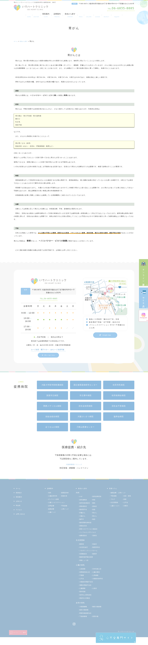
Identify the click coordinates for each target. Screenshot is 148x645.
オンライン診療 (143, 272)
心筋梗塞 (82, 573)
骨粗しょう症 (84, 565)
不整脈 (94, 580)
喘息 (81, 524)
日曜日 (126, 507)
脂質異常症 (96, 552)
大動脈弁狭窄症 (85, 586)
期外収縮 (82, 599)
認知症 (81, 511)
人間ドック (65, 510)
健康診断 (51, 510)
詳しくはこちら (49, 356)
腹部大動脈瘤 (84, 618)
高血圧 (94, 548)
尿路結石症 (83, 530)
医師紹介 (29, 15)
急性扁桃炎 (83, 501)
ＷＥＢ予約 (143, 297)
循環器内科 (65, 494)
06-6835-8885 (48, 299)
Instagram (143, 315)
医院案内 (40, 15)
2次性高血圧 (84, 552)
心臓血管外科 (53, 497)
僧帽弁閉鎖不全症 (86, 593)
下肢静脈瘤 (83, 624)
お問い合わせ (126, 15)
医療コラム (88, 15)
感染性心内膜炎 (85, 606)
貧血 (81, 514)
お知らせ (19, 502)
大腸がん (95, 517)
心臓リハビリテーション (57, 504)
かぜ (81, 498)
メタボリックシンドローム (89, 555)
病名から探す (65, 15)
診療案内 (51, 15)
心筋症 (94, 596)
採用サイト (112, 15)
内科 (50, 494)
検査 (125, 500)
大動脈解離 (83, 614)
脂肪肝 (94, 558)
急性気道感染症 (85, 504)
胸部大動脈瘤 (97, 614)
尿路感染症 (96, 507)
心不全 (94, 583)
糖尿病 (81, 548)
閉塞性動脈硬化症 (86, 621)
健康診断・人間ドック (119, 494)
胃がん (81, 517)
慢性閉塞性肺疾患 (86, 527)
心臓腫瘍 (82, 596)
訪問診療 (51, 507)
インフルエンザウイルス (88, 537)
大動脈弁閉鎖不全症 (87, 590)
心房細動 (82, 583)
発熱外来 (64, 497)
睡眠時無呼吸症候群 (87, 561)
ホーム (19, 15)
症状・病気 (127, 497)
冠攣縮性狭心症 (85, 576)
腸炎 (81, 507)
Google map (106, 335)
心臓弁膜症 (83, 580)
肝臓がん (95, 514)
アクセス (100, 15)
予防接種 (64, 507)
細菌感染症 (83, 540)
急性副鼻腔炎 (97, 498)
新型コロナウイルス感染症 (89, 533)
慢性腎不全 (96, 511)
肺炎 (94, 501)
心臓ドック (52, 513)
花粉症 (94, 540)
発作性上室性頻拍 (86, 603)
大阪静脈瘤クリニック (74, 466)
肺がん (81, 520)
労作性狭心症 (97, 573)
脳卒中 (94, 520)
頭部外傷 (95, 624)
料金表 (77, 15)
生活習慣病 (115, 504)
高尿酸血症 (83, 558)
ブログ (113, 500)
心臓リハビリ (116, 507)
